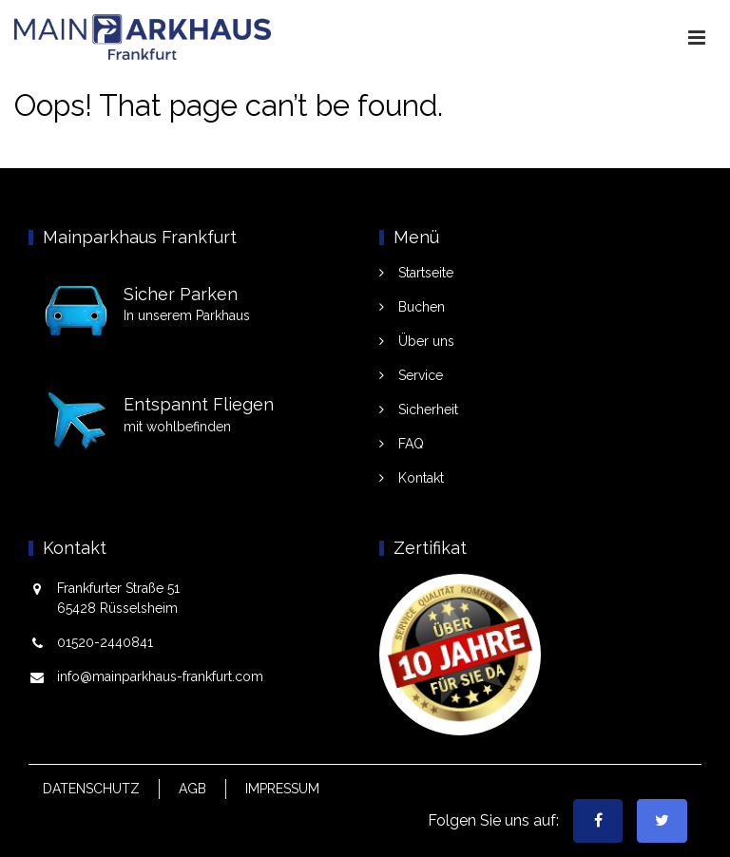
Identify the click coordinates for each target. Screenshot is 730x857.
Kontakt (421, 478)
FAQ (411, 443)
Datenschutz (91, 788)
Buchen (421, 306)
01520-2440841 (105, 642)
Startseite (425, 272)
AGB (192, 788)
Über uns (426, 341)
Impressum (282, 788)
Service (420, 375)
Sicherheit (428, 409)
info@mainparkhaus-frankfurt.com (160, 676)
